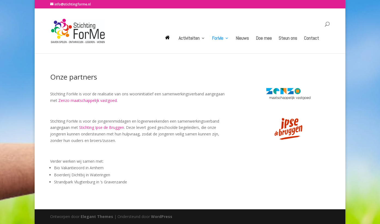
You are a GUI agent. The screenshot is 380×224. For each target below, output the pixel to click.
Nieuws (242, 38)
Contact (311, 38)
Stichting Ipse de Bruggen (101, 127)
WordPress (161, 216)
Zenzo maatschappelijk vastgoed (87, 100)
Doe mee (264, 38)
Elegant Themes (97, 216)
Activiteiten (189, 38)
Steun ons (288, 38)
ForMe (217, 38)
